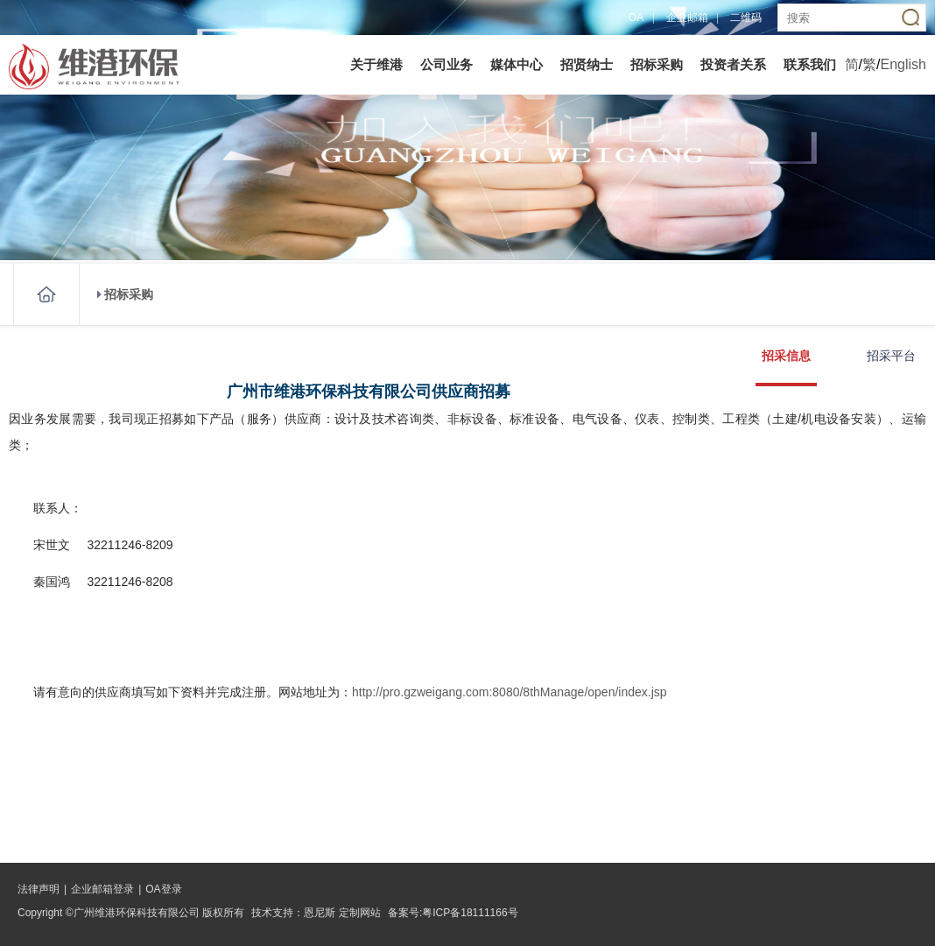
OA (636, 17)
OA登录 (163, 889)
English (903, 64)
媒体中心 (516, 64)
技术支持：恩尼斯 (293, 913)
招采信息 (786, 356)
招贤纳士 (586, 64)
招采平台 (891, 356)
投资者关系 (733, 64)
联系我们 (810, 64)
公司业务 (446, 64)
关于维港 (376, 64)
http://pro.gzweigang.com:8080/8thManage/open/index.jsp (509, 692)
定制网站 (360, 913)
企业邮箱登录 (102, 889)
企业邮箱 (687, 17)
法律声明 (39, 889)
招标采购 (656, 64)
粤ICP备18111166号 (469, 913)
